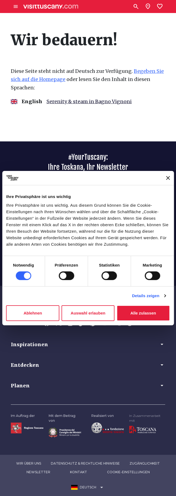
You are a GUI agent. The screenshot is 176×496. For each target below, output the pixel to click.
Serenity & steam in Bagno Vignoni (89, 101)
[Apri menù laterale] (16, 6)
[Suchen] (136, 6)
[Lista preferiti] (159, 6)
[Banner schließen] (168, 178)
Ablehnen (33, 313)
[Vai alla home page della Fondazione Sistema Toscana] (107, 427)
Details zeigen (145, 295)
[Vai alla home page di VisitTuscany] (50, 7)
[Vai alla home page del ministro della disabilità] (65, 432)
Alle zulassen (143, 313)
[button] (88, 344)
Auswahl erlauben (88, 313)
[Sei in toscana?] (147, 6)
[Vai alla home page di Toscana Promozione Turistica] (142, 429)
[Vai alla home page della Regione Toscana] (27, 427)
